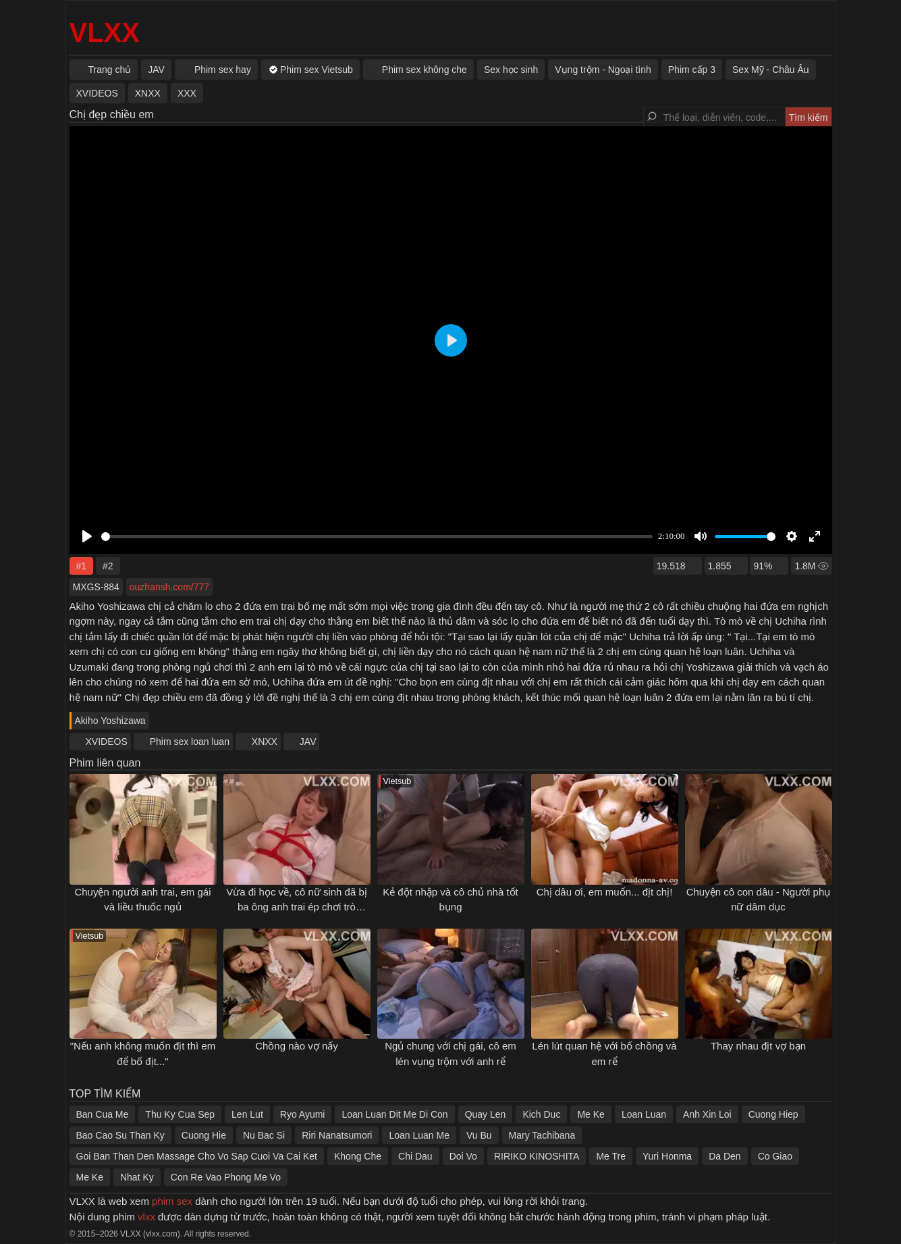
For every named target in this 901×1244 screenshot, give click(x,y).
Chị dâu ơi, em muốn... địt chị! (605, 892)
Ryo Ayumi (302, 1114)
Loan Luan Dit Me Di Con (394, 1114)
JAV (308, 741)
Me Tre (611, 1156)
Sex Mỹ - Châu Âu (770, 69)
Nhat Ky (137, 1177)
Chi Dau (415, 1156)
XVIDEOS (107, 741)
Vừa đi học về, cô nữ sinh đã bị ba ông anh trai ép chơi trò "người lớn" (296, 907)
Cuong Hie (204, 1135)
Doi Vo (463, 1156)
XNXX (264, 741)
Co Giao (775, 1156)
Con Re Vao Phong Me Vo (226, 1177)
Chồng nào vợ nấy (296, 1046)
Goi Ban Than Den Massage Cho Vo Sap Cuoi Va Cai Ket (196, 1156)
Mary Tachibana (542, 1135)
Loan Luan (644, 1114)
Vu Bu (479, 1135)
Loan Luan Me (419, 1135)
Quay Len (485, 1114)
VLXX (105, 32)
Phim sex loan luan (189, 741)
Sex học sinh (511, 69)
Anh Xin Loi (707, 1114)
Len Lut (247, 1114)
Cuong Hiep (773, 1114)
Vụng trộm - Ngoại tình (603, 69)
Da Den (724, 1156)
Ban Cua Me (102, 1114)
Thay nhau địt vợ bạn (758, 1046)
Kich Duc (541, 1114)
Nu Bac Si (264, 1135)
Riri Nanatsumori (337, 1135)
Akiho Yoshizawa (110, 720)
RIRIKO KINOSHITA (537, 1156)
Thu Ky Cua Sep (180, 1114)
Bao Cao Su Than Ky (120, 1135)
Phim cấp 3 (691, 69)
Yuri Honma (667, 1156)
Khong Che (357, 1156)
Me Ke (590, 1114)
